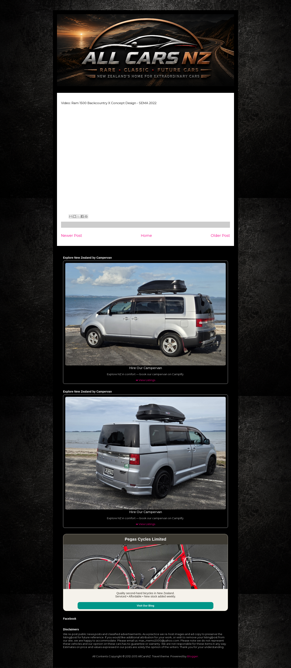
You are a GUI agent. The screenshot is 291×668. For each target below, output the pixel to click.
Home (146, 235)
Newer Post (71, 235)
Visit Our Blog (145, 605)
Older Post (220, 235)
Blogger (192, 656)
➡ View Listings (145, 380)
